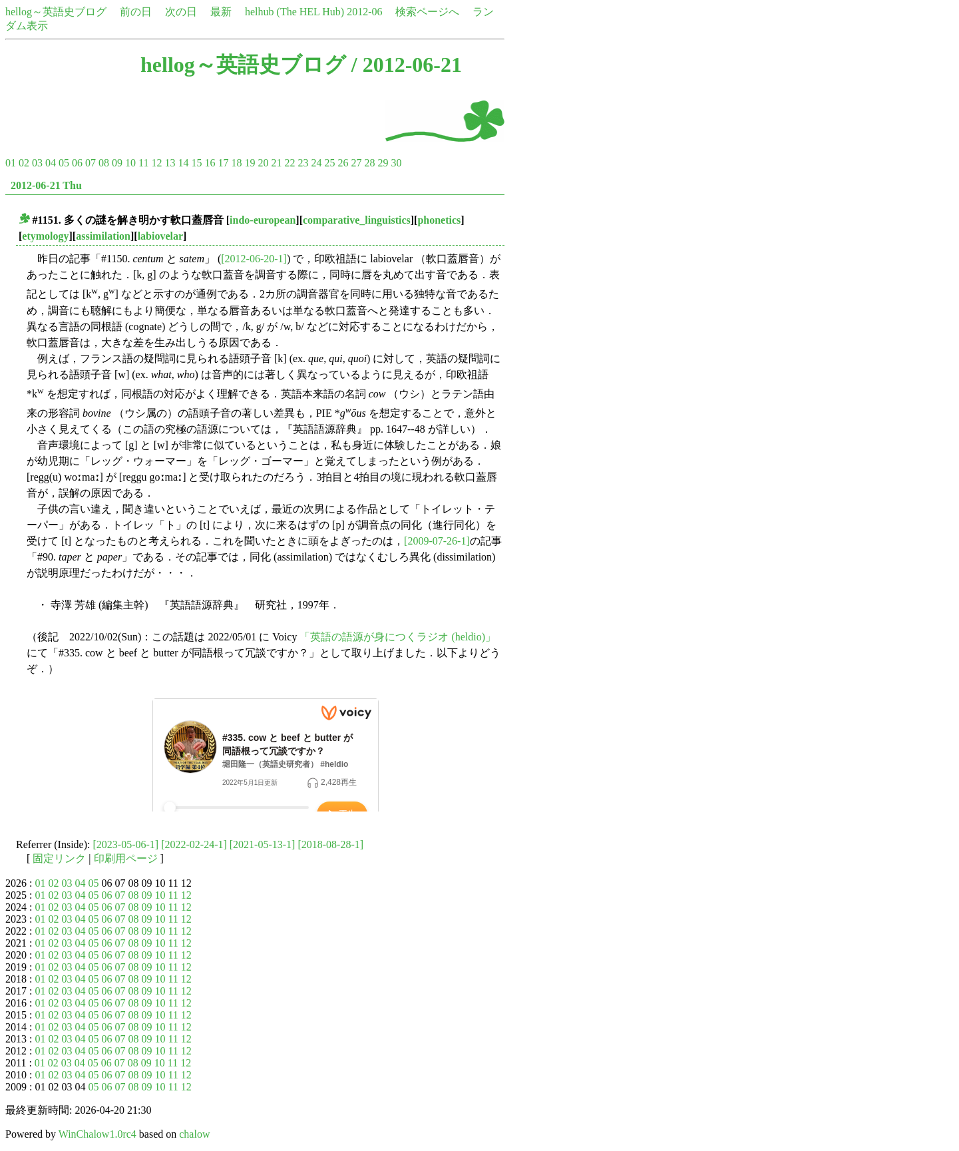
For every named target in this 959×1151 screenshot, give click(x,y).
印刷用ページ (126, 858)
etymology (45, 236)
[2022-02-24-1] (194, 844)
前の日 (136, 11)
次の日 (181, 11)
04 (50, 162)
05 (64, 162)
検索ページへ (427, 11)
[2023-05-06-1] (126, 844)
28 (369, 162)
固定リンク (59, 858)
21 (276, 162)
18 (236, 162)
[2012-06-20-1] (254, 258)
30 (396, 162)
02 (24, 162)
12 (156, 162)
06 (77, 162)
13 (169, 162)
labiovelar (160, 236)
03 (37, 162)
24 (316, 162)
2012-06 (364, 11)
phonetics (439, 220)
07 (90, 162)
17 (223, 162)
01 (10, 162)
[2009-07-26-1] (437, 541)
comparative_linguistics (357, 220)
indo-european (262, 220)
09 (117, 162)
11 (143, 162)
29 (382, 162)
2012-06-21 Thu (46, 185)
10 (130, 162)
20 (263, 162)
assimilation (103, 236)
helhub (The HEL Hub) (294, 11)
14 (183, 162)
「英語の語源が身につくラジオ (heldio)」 (397, 636)
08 (103, 162)
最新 (221, 11)
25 (329, 162)
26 (342, 162)
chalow (194, 1134)
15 (196, 162)
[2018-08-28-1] (330, 844)
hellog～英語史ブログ (55, 11)
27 (356, 162)
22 (289, 162)
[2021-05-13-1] (262, 844)
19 (249, 162)
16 (209, 162)
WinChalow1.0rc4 (97, 1134)
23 (302, 162)
